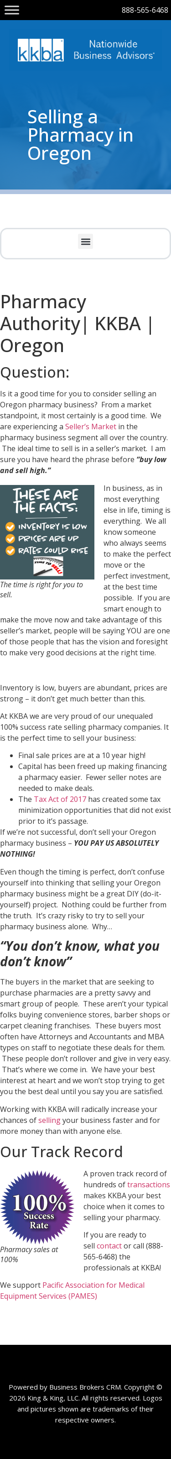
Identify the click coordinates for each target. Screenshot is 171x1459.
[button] (85, 241)
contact (110, 1246)
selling (49, 1120)
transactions (148, 1185)
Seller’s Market (90, 426)
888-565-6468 (145, 10)
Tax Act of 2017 (60, 799)
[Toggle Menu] (12, 9)
